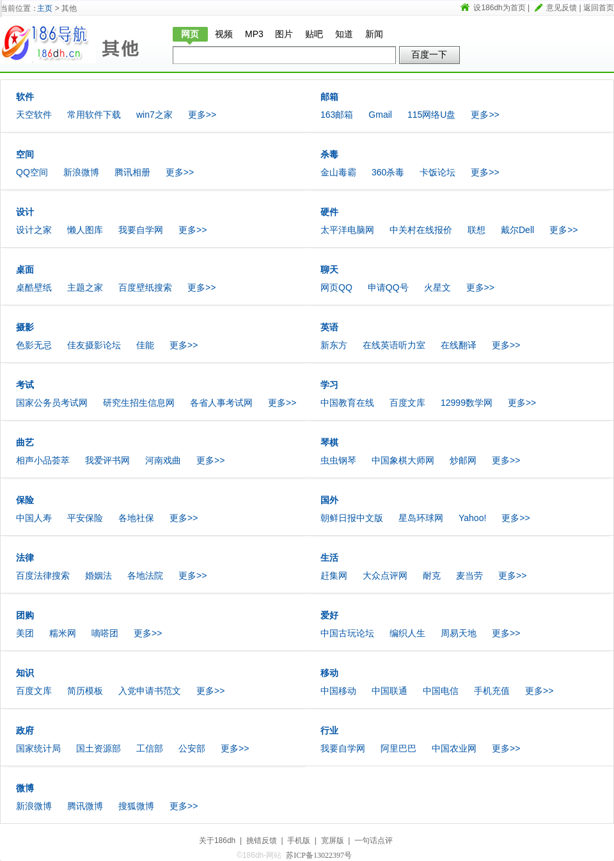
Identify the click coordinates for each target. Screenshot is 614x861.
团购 (25, 615)
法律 (25, 557)
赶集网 (333, 575)
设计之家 (34, 230)
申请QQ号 (388, 287)
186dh (48, 42)
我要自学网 (140, 230)
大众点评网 (385, 575)
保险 (25, 500)
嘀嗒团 (104, 633)
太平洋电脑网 (347, 230)
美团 (25, 633)
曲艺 (25, 442)
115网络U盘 (431, 114)
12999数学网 (466, 403)
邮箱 (329, 97)
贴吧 (314, 34)
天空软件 (34, 114)
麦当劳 (469, 575)
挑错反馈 (261, 840)
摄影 (25, 327)
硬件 (329, 212)
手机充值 (492, 691)
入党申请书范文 (149, 691)
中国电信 (441, 691)
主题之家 (85, 287)
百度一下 (429, 54)
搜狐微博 (136, 806)
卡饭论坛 (437, 172)
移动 (329, 673)
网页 (190, 34)
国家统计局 (38, 748)
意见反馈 (561, 7)
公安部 (191, 748)
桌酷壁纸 (34, 287)
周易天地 (458, 633)
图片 (284, 34)
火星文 (437, 287)
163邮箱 (336, 114)
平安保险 (85, 518)
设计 (25, 212)
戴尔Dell (517, 230)
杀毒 (329, 154)
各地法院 (145, 575)
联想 (476, 230)
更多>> (202, 114)
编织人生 (407, 633)
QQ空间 (32, 172)
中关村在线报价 (421, 230)
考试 (25, 385)
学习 (329, 385)
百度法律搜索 (43, 575)
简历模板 (85, 691)
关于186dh (217, 840)
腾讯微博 (85, 806)
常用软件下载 (94, 114)
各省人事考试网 (221, 403)
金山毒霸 (338, 172)
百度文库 (407, 403)
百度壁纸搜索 (145, 287)
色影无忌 (34, 345)
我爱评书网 (107, 460)
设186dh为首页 (499, 7)
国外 (329, 500)
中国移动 (338, 691)
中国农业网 (454, 748)
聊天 (329, 269)
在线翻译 (458, 345)
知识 (25, 673)
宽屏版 (332, 840)
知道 (344, 34)
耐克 (432, 575)
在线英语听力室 (394, 345)
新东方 (333, 345)
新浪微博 (81, 172)
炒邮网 (463, 460)
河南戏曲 (163, 460)
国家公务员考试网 (52, 403)
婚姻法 (98, 575)
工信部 (149, 748)
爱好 (329, 615)
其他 (128, 42)
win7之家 (154, 114)
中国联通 (389, 691)
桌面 (25, 269)
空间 (25, 154)
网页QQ (336, 287)
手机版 (298, 840)
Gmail (380, 114)
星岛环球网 (420, 518)
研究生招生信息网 (139, 403)
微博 (25, 788)
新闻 (374, 34)
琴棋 (329, 442)
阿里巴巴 (398, 748)
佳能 (145, 345)
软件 (25, 97)
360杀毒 (388, 172)
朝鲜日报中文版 (351, 518)
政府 (25, 730)
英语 (329, 327)
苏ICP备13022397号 (319, 855)
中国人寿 (34, 518)
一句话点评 (373, 840)
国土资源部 (98, 748)
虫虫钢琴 (338, 460)
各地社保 (136, 518)
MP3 (254, 34)
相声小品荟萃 (43, 460)
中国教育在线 (347, 403)
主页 (44, 8)
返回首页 (598, 7)
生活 (329, 557)
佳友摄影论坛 (94, 345)
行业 (329, 730)
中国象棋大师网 (403, 460)
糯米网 (62, 633)
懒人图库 (85, 230)
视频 (224, 34)
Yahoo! (472, 518)
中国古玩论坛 (347, 633)
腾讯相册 (132, 172)
